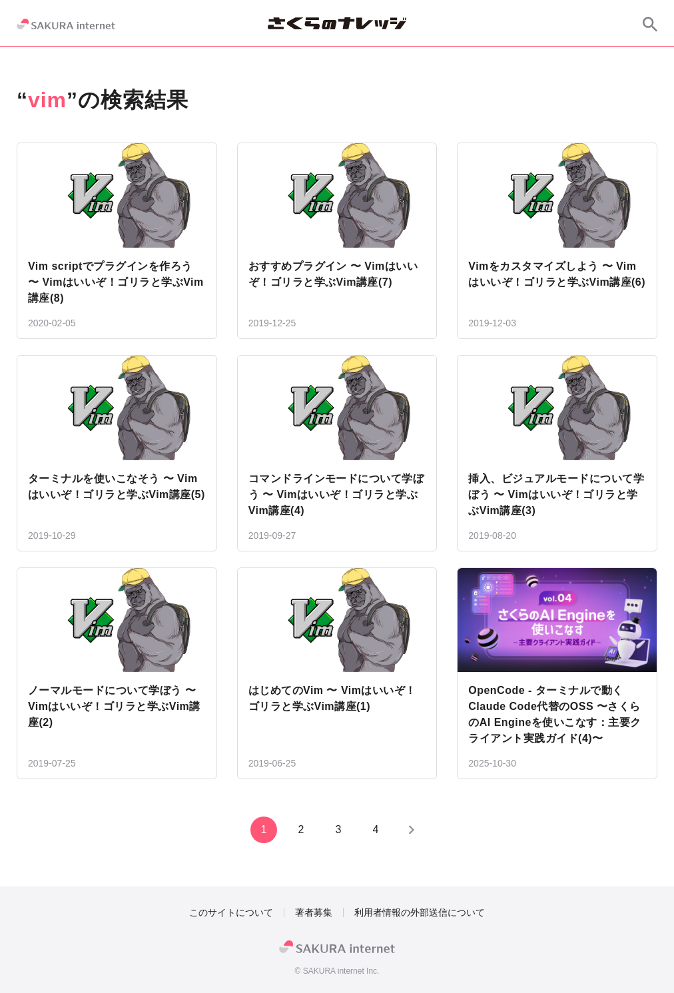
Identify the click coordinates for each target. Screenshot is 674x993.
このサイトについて (231, 912)
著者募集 (313, 912)
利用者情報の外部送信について (419, 912)
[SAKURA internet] (66, 24)
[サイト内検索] (650, 24)
